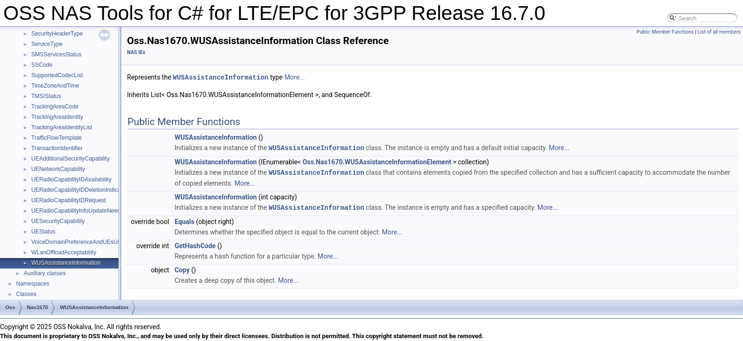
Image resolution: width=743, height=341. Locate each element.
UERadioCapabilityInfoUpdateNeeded (79, 210)
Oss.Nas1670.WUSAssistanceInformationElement (376, 161)
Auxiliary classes (45, 273)
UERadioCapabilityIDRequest (68, 200)
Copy (182, 268)
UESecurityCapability (58, 221)
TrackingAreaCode (55, 106)
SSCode (42, 65)
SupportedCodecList (57, 75)
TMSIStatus (46, 96)
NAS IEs (136, 52)
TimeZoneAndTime (55, 85)
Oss (10, 307)
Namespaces (32, 283)
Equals (184, 220)
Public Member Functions (665, 32)
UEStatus (43, 231)
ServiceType (47, 44)
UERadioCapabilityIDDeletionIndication (80, 190)
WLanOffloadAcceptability (63, 252)
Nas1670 (37, 307)
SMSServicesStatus (56, 54)
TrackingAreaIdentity (57, 117)
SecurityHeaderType (57, 33)
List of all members (719, 32)
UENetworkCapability (58, 169)
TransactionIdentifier (56, 148)
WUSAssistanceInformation (65, 263)
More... (294, 77)
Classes (26, 294)
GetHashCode (195, 244)
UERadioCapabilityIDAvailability (71, 179)
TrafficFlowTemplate (56, 138)
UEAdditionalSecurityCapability (70, 158)
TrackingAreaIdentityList (61, 127)
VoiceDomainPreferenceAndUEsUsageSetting (89, 242)
